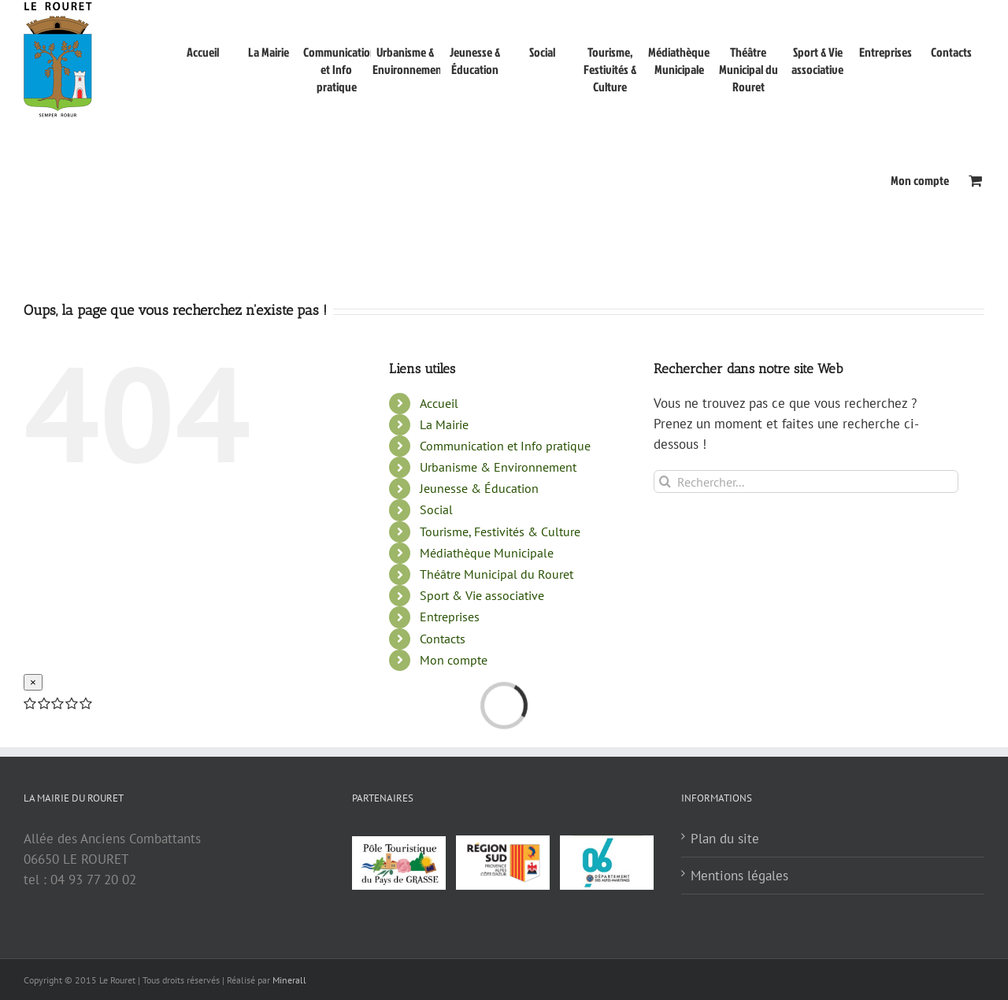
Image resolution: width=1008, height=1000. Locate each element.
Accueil (439, 521)
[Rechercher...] (806, 599)
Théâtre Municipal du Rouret (496, 692)
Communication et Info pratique (505, 564)
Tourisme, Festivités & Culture (500, 649)
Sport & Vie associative (482, 713)
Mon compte (453, 778)
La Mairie (444, 542)
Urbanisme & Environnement (498, 585)
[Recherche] (665, 599)
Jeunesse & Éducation (479, 606)
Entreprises (450, 735)
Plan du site (725, 956)
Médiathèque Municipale (487, 671)
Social (436, 627)
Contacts (442, 757)
